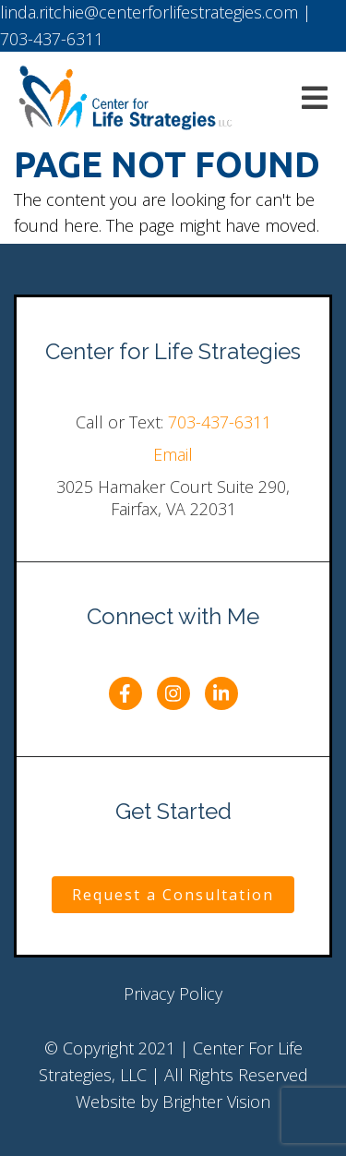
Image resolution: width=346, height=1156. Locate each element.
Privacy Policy (173, 993)
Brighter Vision (216, 1101)
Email (173, 454)
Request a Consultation (173, 895)
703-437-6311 (219, 422)
